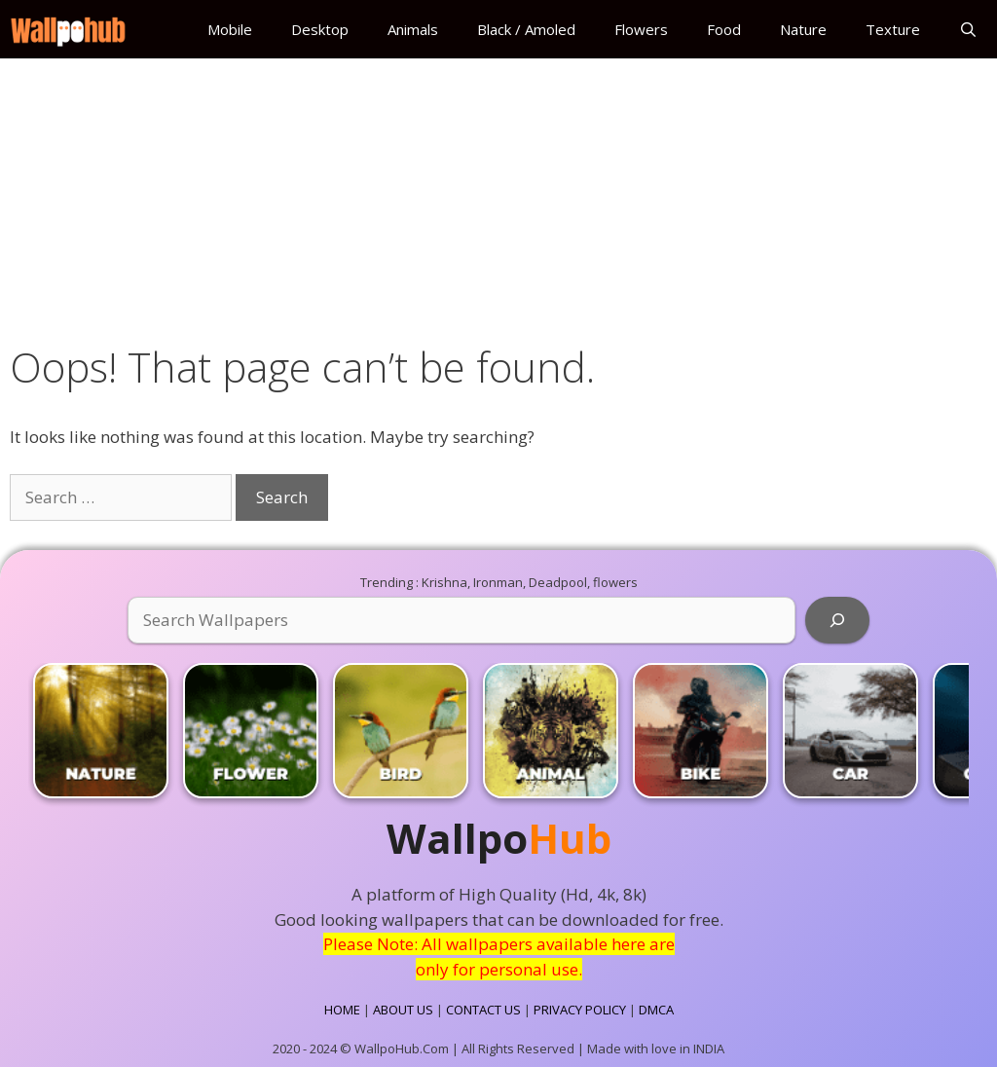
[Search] (837, 620)
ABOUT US (403, 1009)
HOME (342, 1009)
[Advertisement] (498, 196)
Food (724, 29)
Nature (803, 29)
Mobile (229, 29)
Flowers (641, 29)
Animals (413, 29)
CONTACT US (483, 1009)
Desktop (320, 29)
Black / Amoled (526, 29)
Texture (893, 29)
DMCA (656, 1009)
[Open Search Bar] (968, 29)
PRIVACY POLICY (580, 1009)
